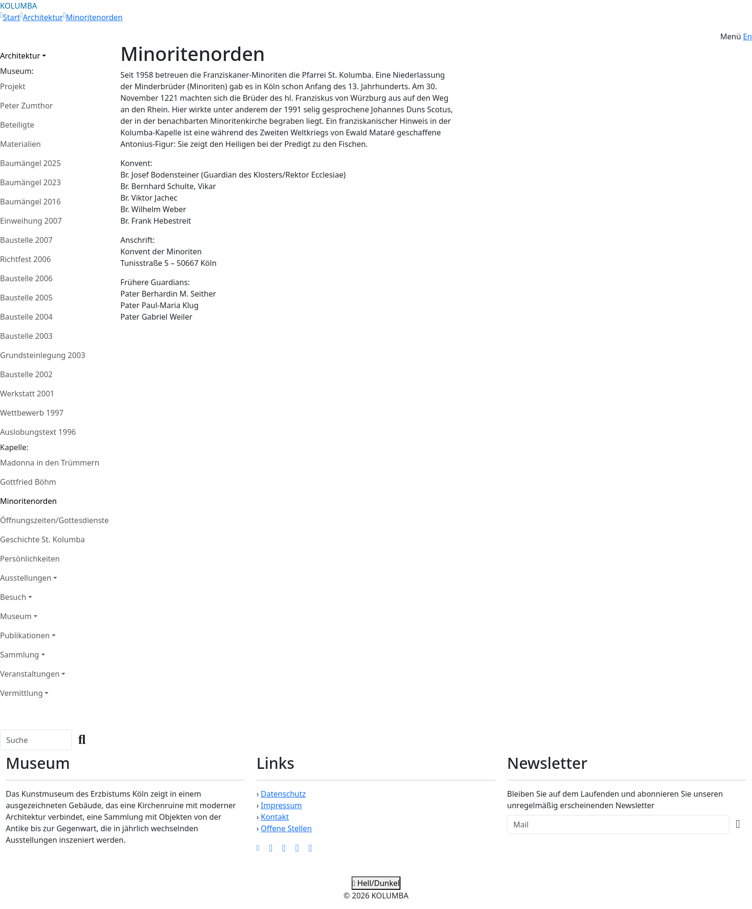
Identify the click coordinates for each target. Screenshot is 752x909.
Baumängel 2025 (30, 163)
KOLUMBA (18, 5)
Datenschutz (283, 794)
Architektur (43, 17)
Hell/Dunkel (376, 883)
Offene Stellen (286, 828)
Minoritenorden (94, 17)
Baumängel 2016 (30, 201)
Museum (16, 616)
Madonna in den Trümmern (49, 462)
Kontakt (275, 817)
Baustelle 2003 (26, 336)
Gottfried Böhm (28, 482)
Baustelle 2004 (26, 316)
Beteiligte (17, 125)
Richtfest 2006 (25, 259)
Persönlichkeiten (30, 558)
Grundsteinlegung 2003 (42, 355)
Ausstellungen (25, 578)
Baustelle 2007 (26, 240)
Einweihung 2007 (31, 220)
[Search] (36, 740)
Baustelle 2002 (26, 374)
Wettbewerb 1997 (32, 412)
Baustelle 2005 (26, 297)
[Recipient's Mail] (618, 824)
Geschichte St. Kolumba (42, 539)
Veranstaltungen (29, 674)
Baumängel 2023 (30, 182)
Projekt (12, 86)
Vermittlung (21, 693)
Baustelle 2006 (26, 278)
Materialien (20, 144)
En (747, 36)
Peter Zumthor (26, 105)
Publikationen (25, 635)
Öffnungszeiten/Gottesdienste (54, 520)
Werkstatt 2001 (27, 393)
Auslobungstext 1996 (38, 432)
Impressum (281, 805)
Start (11, 17)
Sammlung (19, 654)
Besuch (13, 597)
